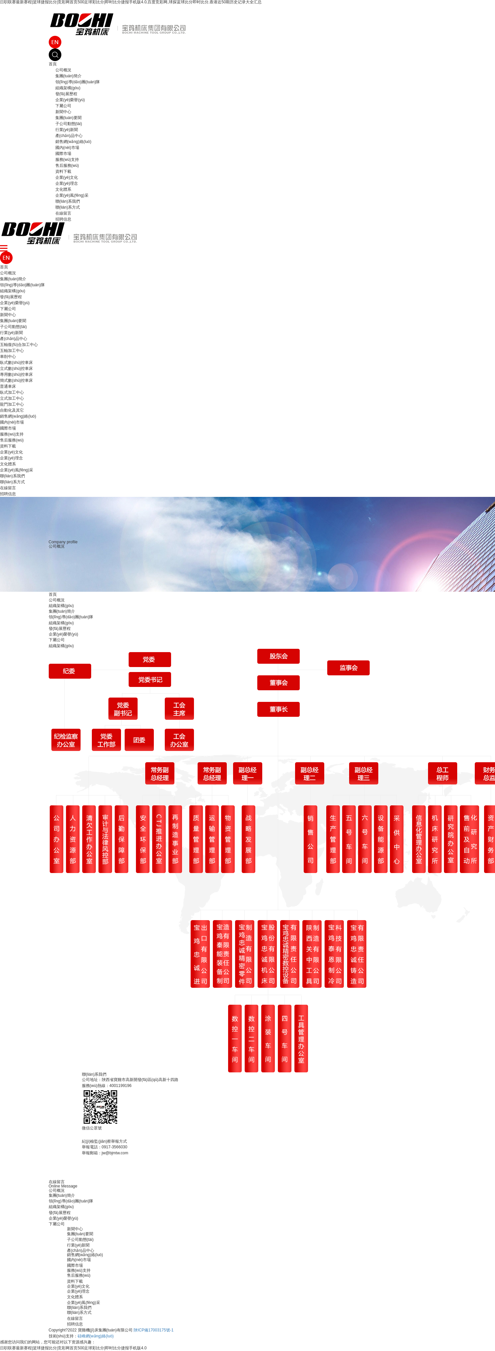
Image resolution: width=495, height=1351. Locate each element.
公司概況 (63, 70)
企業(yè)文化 (66, 177)
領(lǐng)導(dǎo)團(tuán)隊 (77, 82)
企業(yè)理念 (66, 183)
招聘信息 (63, 219)
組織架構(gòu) (68, 88)
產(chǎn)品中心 (69, 135)
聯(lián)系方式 (67, 207)
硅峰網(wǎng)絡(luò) (96, 1336)
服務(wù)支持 (67, 159)
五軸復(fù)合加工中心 (19, 344)
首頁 (53, 64)
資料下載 (63, 171)
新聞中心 (63, 111)
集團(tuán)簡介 (68, 76)
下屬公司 (63, 105)
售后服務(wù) (67, 165)
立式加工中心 (12, 398)
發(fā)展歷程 (66, 94)
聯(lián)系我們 (67, 201)
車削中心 (8, 356)
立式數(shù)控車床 (16, 368)
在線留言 (63, 213)
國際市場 (63, 153)
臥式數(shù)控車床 (16, 362)
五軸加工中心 (12, 350)
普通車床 (8, 386)
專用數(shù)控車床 (16, 374)
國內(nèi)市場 (67, 147)
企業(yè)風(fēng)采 (72, 195)
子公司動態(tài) (68, 123)
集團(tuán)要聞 (68, 117)
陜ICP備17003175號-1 (153, 1330)
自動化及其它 (12, 410)
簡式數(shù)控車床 (16, 380)
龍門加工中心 (12, 404)
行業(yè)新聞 (66, 129)
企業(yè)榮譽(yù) (70, 100)
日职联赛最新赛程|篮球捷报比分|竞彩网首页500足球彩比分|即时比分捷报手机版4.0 (73, 1348)
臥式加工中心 (12, 392)
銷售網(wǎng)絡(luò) (73, 141)
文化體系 (63, 189)
